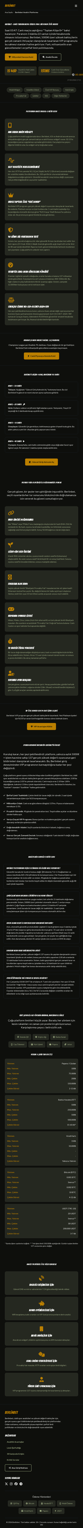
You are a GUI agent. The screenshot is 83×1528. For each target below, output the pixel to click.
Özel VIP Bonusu (52, 90)
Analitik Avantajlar (15, 1442)
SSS (46, 96)
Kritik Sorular (13, 1460)
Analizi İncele (50, 57)
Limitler (36, 96)
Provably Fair (21, 96)
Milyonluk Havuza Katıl (21, 57)
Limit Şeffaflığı (14, 1448)
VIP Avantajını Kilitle (41, 726)
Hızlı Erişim (69, 90)
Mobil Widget (14, 90)
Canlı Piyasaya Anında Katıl (41, 356)
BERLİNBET (10, 5)
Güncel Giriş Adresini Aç (41, 462)
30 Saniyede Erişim (15, 1454)
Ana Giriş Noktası (18, 1468)
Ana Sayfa (9, 12)
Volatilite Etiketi (32, 90)
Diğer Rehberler (60, 96)
